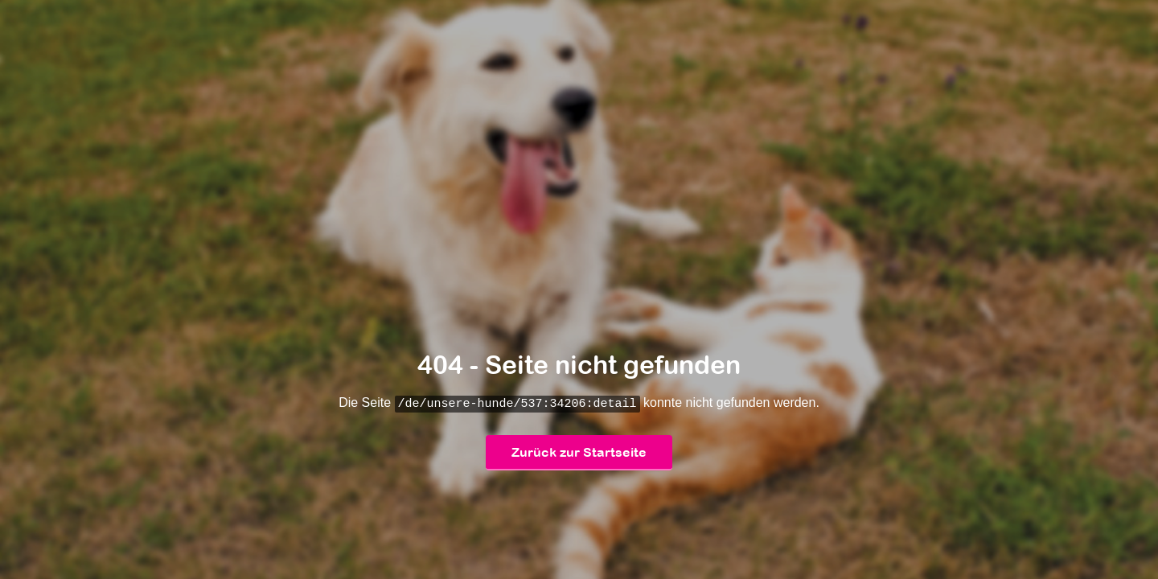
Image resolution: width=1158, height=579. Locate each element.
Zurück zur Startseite (579, 453)
